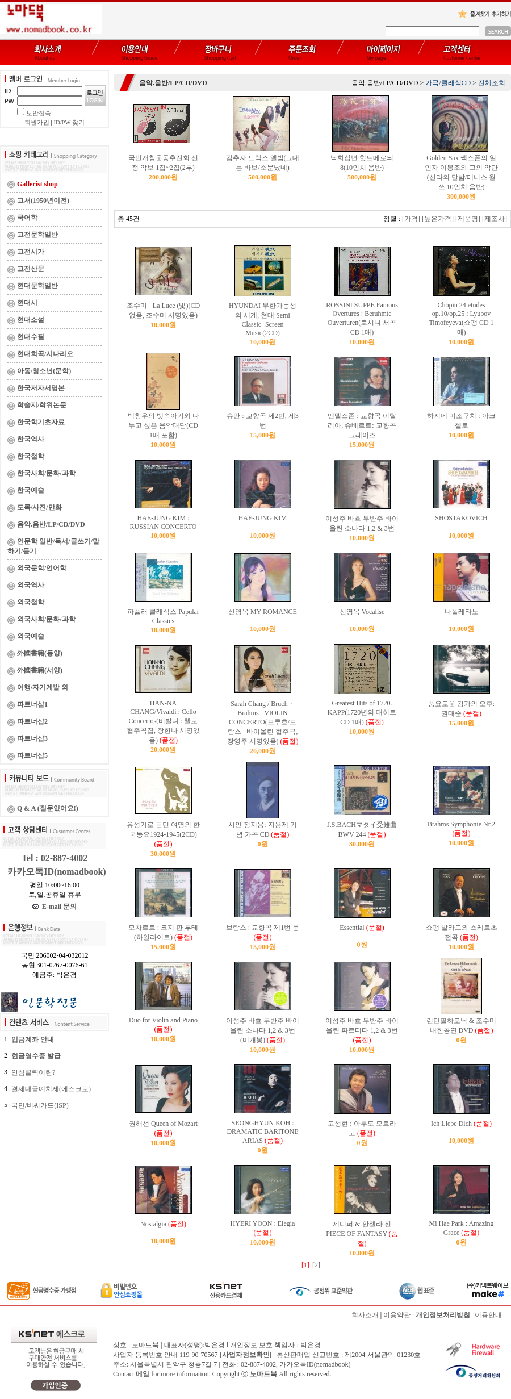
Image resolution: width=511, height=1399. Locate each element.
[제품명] (467, 219)
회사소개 (365, 1315)
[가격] (411, 219)
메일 (142, 1374)
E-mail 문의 (54, 907)
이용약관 (397, 1315)
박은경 (310, 1345)
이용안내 (488, 1315)
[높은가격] (438, 219)
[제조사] (494, 219)
